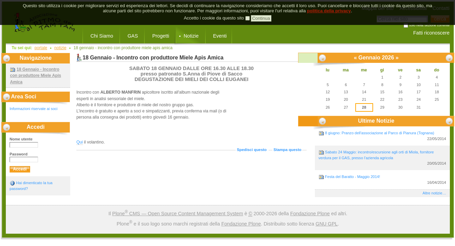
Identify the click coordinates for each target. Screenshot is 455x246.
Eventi (220, 36)
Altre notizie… (434, 193)
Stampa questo (287, 150)
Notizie (191, 36)
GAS (132, 36)
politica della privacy (329, 6)
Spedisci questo (252, 150)
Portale (41, 47)
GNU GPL (327, 224)
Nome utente (21, 139)
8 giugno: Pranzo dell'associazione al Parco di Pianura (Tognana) (382, 136)
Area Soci (23, 96)
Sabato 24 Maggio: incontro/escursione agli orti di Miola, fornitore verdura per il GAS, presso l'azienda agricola (382, 158)
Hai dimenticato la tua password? (31, 185)
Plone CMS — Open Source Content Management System (177, 213)
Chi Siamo (101, 36)
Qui (79, 142)
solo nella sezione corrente (429, 25)
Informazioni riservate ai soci (34, 109)
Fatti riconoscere (431, 33)
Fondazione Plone (310, 213)
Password (18, 154)
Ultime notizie (376, 121)
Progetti (160, 36)
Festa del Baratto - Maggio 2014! (382, 180)
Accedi (36, 127)
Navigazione (35, 58)
